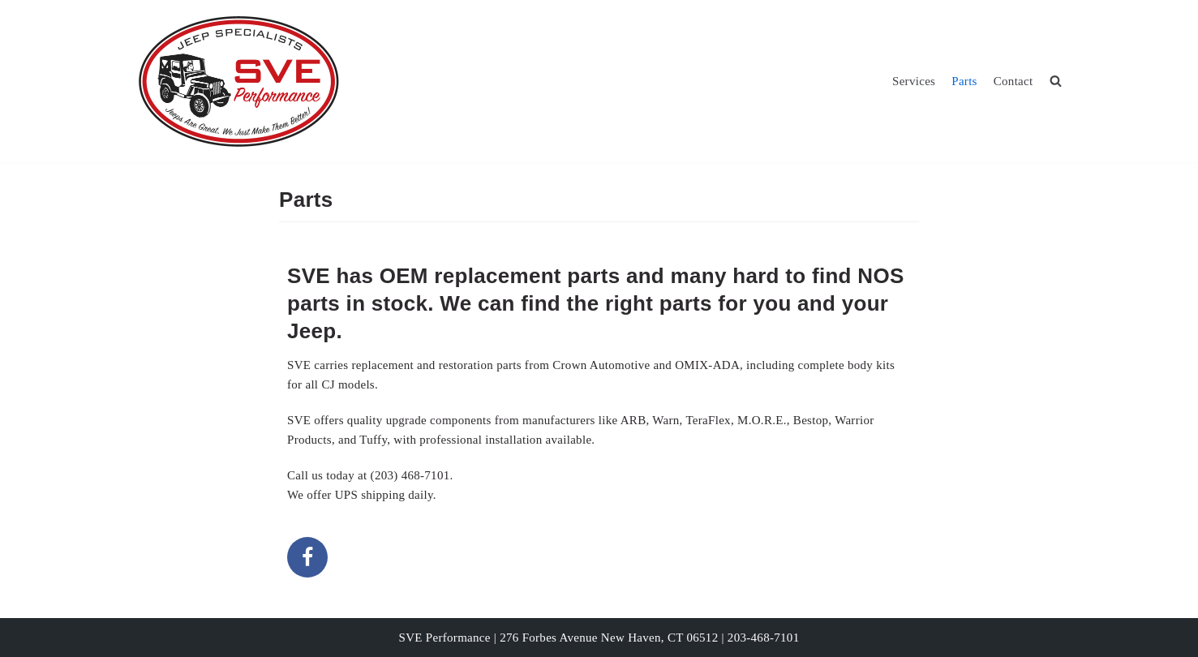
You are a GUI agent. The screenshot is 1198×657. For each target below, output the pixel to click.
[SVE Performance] (238, 81)
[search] (1056, 81)
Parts (964, 81)
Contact (1013, 81)
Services (913, 81)
